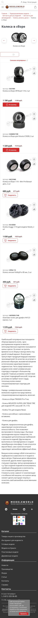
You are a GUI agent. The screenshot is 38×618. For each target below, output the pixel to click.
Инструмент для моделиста (12, 540)
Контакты (5, 581)
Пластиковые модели (10, 552)
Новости (5, 565)
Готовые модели (8, 544)
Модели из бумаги (9, 548)
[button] (4, 40)
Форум (4, 573)
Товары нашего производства (13, 536)
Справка (5, 585)
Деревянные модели (10, 556)
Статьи (4, 577)
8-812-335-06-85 (10, 596)
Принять (23, 614)
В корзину (11, 104)
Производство (7, 569)
